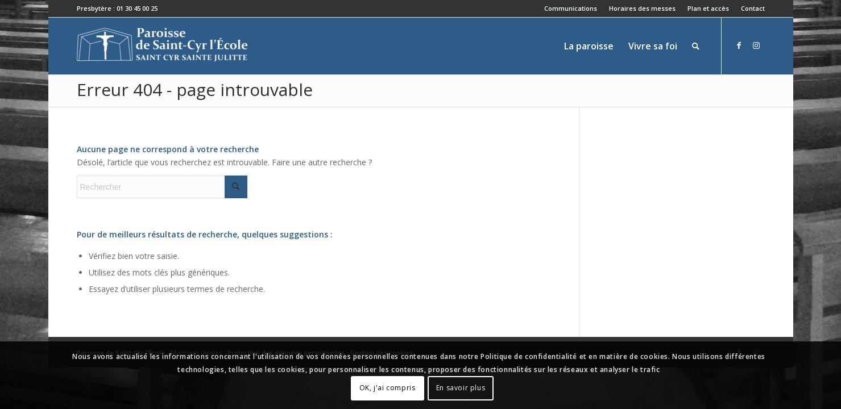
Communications (570, 8)
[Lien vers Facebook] (739, 45)
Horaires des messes (642, 8)
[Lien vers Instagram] (756, 45)
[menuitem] (570, 8)
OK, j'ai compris (387, 388)
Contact (753, 8)
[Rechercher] (696, 46)
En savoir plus (460, 388)
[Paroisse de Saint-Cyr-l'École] (162, 46)
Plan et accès (708, 8)
